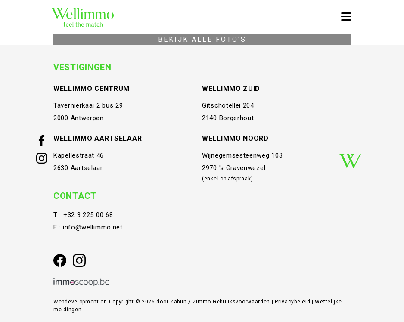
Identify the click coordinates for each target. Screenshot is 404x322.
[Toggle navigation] (346, 17)
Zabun (178, 302)
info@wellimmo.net (93, 227)
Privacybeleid (293, 302)
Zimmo (202, 302)
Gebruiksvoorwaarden (242, 302)
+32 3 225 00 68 (88, 215)
